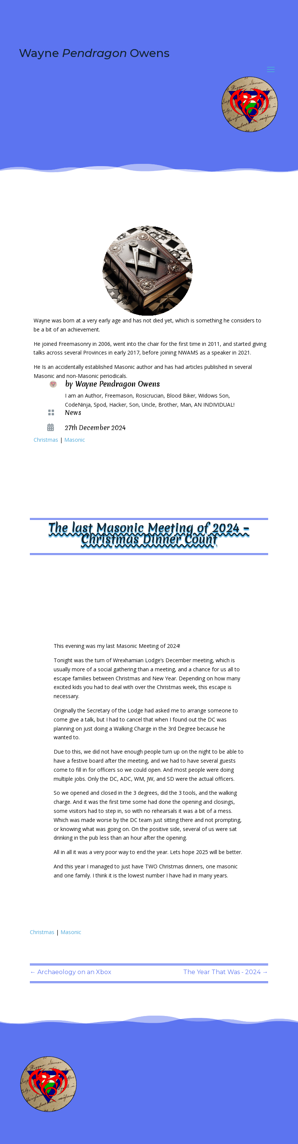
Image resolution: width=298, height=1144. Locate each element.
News (73, 412)
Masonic (74, 439)
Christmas (46, 439)
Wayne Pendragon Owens (117, 384)
